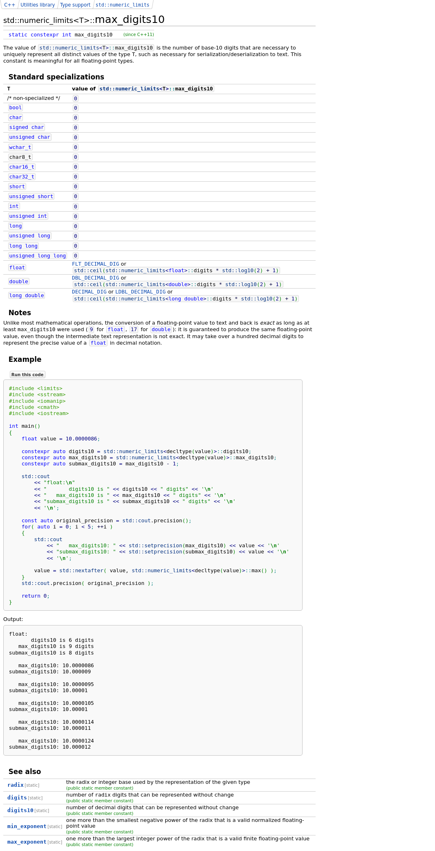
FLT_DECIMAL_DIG (95, 264)
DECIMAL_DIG (89, 292)
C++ (9, 5)
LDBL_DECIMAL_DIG (140, 292)
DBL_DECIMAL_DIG (95, 278)
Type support (75, 5)
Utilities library (37, 5)
